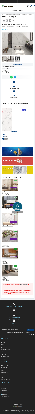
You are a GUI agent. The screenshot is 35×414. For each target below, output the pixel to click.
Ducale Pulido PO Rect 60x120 (7, 133)
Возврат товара (4, 347)
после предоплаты (24, 284)
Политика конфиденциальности (7, 349)
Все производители (19, 10)
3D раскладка (3, 357)
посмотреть (6, 163)
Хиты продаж (3, 354)
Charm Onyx (5, 243)
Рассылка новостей (4, 390)
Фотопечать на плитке (5, 375)
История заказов (4, 386)
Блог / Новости (4, 359)
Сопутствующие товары (5, 380)
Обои (2, 377)
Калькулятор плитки (5, 356)
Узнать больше (5, 29)
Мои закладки (3, 388)
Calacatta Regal (6, 208)
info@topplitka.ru (5, 394)
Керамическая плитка (5, 363)
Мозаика (2, 368)
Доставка (3, 342)
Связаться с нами (4, 346)
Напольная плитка (4, 365)
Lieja (4, 260)
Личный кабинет (4, 385)
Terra (4, 191)
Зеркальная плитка (5, 374)
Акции (2, 351)
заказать (6, 172)
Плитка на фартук (4, 372)
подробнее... (6, 153)
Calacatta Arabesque (7, 225)
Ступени (2, 370)
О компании (3, 340)
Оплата (2, 344)
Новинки (2, 352)
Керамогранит (4, 367)
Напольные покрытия (5, 379)
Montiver (5, 277)
